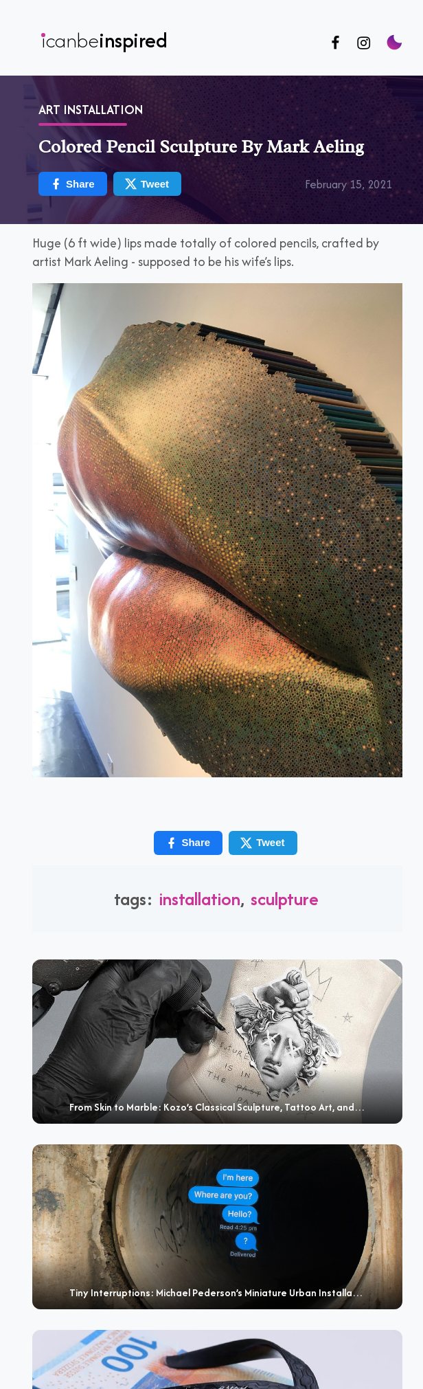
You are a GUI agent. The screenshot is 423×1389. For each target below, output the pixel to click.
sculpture (285, 898)
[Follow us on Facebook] (335, 43)
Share (187, 842)
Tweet (262, 842)
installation (199, 898)
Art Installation (90, 109)
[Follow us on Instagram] (364, 43)
